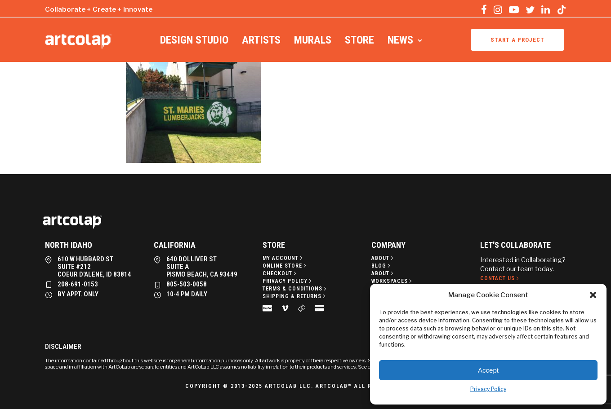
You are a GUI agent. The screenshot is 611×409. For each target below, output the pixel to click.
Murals (312, 40)
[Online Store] (285, 265)
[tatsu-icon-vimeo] (286, 308)
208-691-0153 (78, 284)
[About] (383, 258)
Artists (261, 40)
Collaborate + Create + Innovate (98, 9)
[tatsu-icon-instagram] (498, 9)
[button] (593, 294)
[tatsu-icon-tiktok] (561, 9)
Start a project (517, 39)
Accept (488, 370)
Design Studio (194, 40)
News (400, 40)
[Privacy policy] (288, 281)
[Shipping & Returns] (295, 296)
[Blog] (381, 265)
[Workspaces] (392, 281)
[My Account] (283, 258)
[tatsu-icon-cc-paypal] (269, 308)
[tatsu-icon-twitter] (530, 9)
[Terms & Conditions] (295, 288)
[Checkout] (280, 273)
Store (359, 40)
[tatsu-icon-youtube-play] (514, 9)
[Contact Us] (500, 278)
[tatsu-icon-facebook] (484, 9)
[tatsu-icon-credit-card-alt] (319, 308)
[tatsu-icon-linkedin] (545, 9)
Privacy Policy (488, 389)
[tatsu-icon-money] (303, 308)
